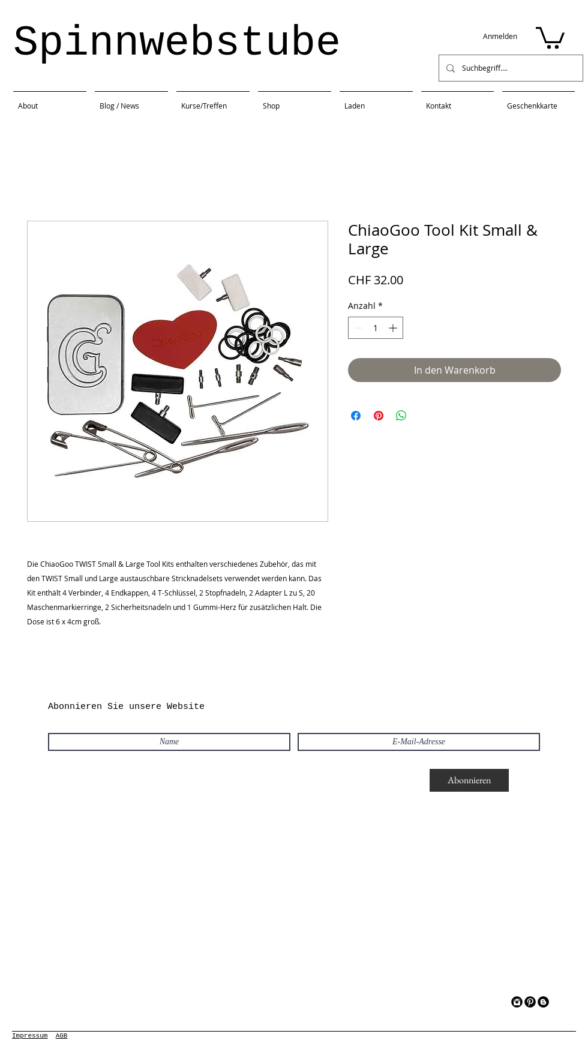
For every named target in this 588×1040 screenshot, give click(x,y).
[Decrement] (357, 327)
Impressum (29, 1035)
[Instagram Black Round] (517, 1002)
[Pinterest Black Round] (530, 1002)
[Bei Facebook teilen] (356, 415)
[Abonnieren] (469, 780)
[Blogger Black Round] (543, 1002)
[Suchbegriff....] (509, 68)
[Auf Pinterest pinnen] (378, 415)
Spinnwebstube (177, 43)
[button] (550, 37)
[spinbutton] (375, 327)
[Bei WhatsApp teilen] (401, 415)
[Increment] (393, 327)
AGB (62, 1035)
